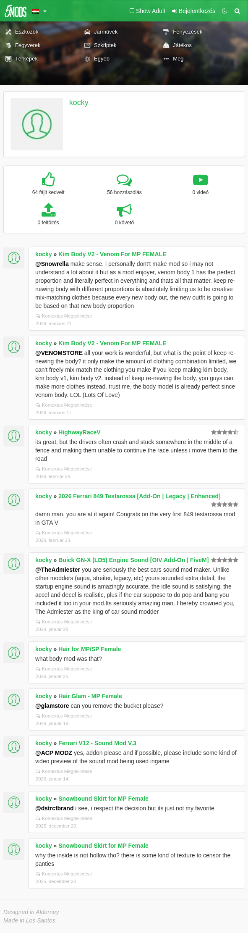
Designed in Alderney (31, 912)
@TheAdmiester (57, 569)
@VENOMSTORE (59, 353)
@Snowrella (52, 263)
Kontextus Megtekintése (64, 315)
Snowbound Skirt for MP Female (103, 798)
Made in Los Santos (29, 920)
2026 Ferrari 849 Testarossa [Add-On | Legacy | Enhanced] (139, 496)
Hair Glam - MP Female (90, 696)
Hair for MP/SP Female (89, 649)
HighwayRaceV (79, 432)
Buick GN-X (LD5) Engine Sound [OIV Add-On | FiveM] (133, 560)
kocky (79, 102)
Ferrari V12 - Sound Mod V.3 (97, 743)
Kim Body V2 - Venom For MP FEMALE (112, 254)
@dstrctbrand (54, 808)
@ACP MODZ (53, 752)
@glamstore (52, 705)
